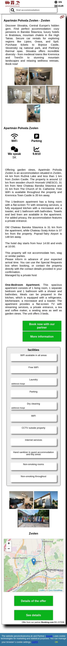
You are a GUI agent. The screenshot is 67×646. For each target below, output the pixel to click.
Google (49, 636)
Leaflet (42, 590)
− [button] (9, 549)
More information (42, 336)
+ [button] (9, 543)
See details (33, 615)
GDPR (35, 642)
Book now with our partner (42, 326)
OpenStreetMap (55, 590)
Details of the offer (33, 600)
